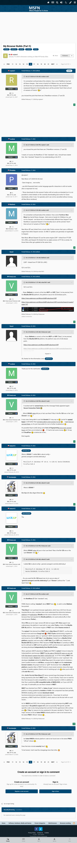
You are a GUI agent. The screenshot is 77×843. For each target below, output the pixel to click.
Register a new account (21, 791)
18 (37, 64)
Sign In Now (55, 791)
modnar (43, 76)
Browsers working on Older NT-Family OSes (34, 56)
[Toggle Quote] (24, 76)
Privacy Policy (32, 832)
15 (27, 64)
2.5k (12, 299)
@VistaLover (26, 450)
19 (41, 64)
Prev (8, 64)
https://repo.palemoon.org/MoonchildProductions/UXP (39, 298)
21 (48, 64)
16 (30, 64)
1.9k (12, 227)
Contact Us (40, 832)
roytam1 (15, 54)
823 (11, 468)
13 (19, 64)
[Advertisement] (38, 27)
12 (16, 64)
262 (11, 161)
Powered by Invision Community (38, 836)
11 (12, 64)
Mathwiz (12, 204)
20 (45, 64)
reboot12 (44, 401)
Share (55, 55)
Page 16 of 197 (65, 64)
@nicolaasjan (26, 513)
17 (34, 64)
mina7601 (44, 282)
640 (11, 499)
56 (11, 193)
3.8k (12, 93)
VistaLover (12, 276)
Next (52, 64)
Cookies (47, 832)
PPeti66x (12, 170)
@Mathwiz (49, 358)
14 (23, 64)
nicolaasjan (12, 477)
